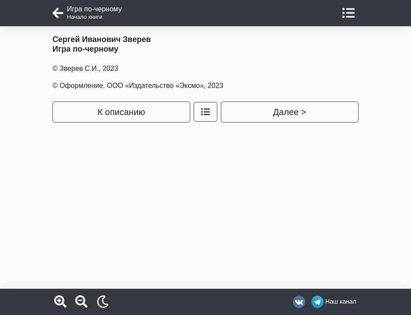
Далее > (290, 112)
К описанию (121, 112)
